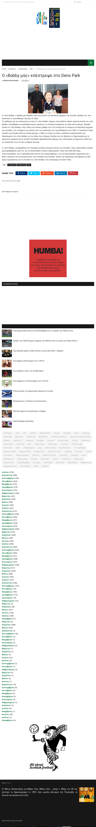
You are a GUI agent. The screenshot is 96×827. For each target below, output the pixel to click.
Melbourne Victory (49, 456)
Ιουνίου (5, 505)
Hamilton (7, 441)
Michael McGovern (10, 467)
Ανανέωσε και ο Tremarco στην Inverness (29, 402)
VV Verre (56, 459)
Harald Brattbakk (23, 463)
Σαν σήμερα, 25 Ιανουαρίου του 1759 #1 (29, 361)
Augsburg (68, 452)
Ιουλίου (5, 472)
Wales (36, 467)
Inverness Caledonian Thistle (80, 437)
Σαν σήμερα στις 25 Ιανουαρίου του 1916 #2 (30, 381)
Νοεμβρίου (7, 484)
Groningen (64, 445)
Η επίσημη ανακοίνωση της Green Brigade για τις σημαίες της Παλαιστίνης (43, 331)
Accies (84, 456)
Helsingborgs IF (28, 448)
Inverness (29, 441)
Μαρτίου (6, 496)
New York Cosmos (54, 452)
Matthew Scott (86, 463)
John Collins (60, 463)
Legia (40, 448)
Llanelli (88, 452)
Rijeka (18, 448)
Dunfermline (23, 69)
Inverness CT (18, 441)
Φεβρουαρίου (8, 493)
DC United (78, 452)
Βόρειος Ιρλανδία (22, 456)
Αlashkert (45, 467)
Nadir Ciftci (45, 459)
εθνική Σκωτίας (45, 433)
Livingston (40, 441)
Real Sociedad (50, 448)
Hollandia (34, 459)
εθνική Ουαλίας (24, 452)
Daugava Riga (22, 459)
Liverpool (51, 441)
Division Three (9, 463)
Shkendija (74, 456)
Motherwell (8, 437)
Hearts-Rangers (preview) (23, 422)
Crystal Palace (39, 445)
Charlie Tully (78, 459)
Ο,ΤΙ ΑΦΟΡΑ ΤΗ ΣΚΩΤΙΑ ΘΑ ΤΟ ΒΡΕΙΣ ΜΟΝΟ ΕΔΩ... (18, 2)
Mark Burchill (72, 463)
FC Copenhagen (79, 448)
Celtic (18, 433)
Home (4, 69)
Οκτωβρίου (7, 481)
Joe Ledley (36, 463)
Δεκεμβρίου (7, 487)
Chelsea (75, 441)
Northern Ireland (10, 452)
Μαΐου (5, 502)
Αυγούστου (7, 475)
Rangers (57, 433)
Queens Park (8, 445)
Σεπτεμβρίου (8, 478)
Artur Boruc (66, 459)
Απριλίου (6, 499)
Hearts (76, 433)
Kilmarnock (19, 437)
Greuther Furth (39, 452)
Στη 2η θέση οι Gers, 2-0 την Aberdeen (28, 371)
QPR (29, 445)
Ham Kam (35, 456)
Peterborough (77, 445)
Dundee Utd (31, 437)
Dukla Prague (52, 445)
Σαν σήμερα (8, 433)
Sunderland (85, 441)
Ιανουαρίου (7, 490)
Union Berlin (8, 456)
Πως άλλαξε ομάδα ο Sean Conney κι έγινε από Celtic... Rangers (38, 351)
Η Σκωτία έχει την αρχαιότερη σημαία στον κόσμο (33, 392)
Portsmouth (8, 448)
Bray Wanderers (64, 448)
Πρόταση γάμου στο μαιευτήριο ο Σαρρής (29, 412)
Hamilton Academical (58, 437)
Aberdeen (66, 433)
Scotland (33, 433)
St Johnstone (43, 437)
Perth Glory (64, 456)
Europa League (63, 441)
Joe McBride (48, 463)
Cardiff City (20, 445)
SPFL (31, 69)
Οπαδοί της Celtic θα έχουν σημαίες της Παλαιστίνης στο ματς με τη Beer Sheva (45, 341)
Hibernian (86, 433)
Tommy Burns (25, 467)
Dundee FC (12, 69)
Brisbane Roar (9, 459)
